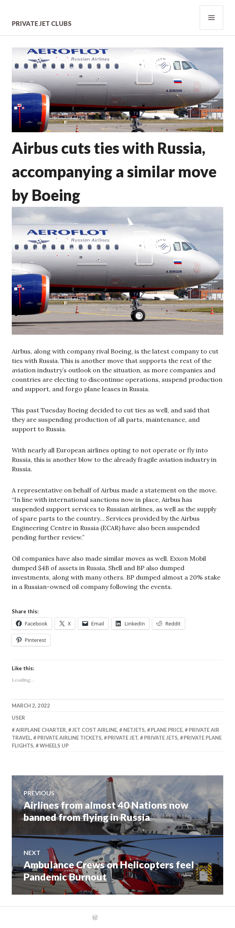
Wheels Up (54, 745)
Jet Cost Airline (94, 730)
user (18, 718)
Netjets (134, 730)
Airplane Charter (41, 730)
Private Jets (161, 738)
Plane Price (166, 730)
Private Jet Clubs (41, 23)
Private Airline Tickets (69, 738)
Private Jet (122, 738)
